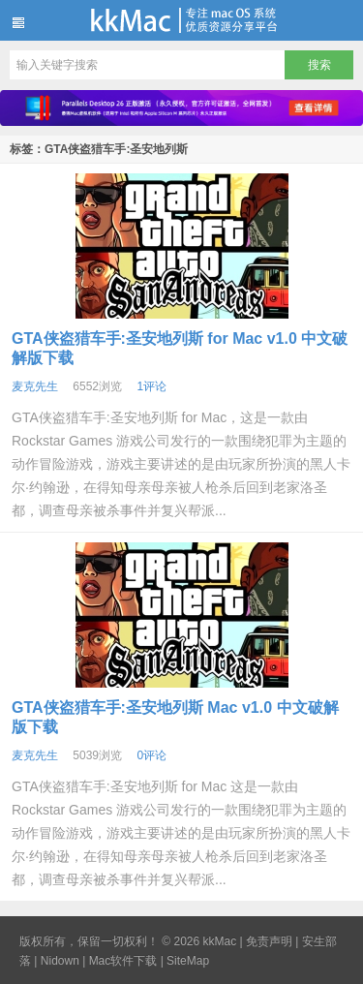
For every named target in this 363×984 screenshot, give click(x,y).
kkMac (181, 20)
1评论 (151, 386)
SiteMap (187, 961)
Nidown (60, 961)
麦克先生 (35, 386)
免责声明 (269, 941)
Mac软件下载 (123, 961)
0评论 (151, 755)
